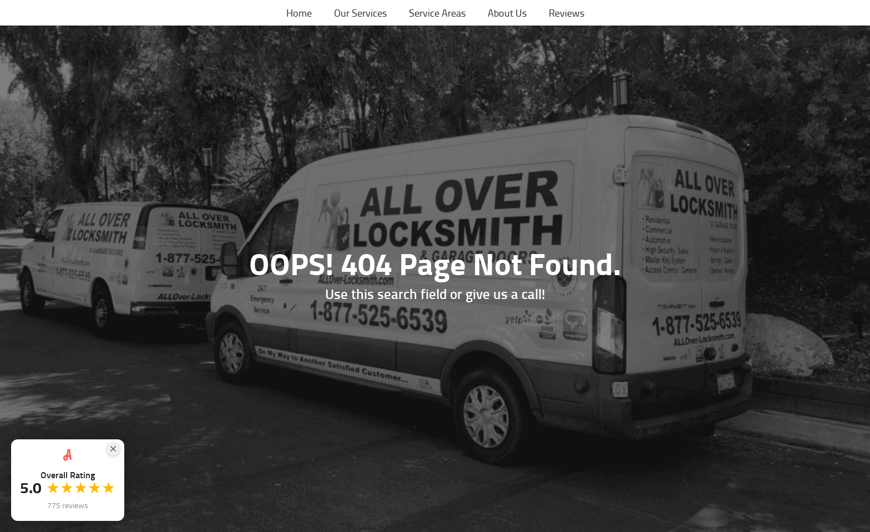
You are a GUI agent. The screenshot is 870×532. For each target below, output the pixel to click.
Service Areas (437, 12)
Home (299, 12)
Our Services (360, 12)
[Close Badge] (113, 448)
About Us (507, 12)
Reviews (566, 12)
